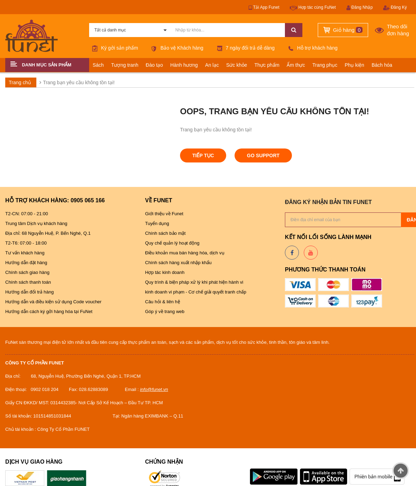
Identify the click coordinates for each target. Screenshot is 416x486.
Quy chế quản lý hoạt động (172, 243)
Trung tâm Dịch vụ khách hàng (37, 223)
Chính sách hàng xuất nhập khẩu (178, 262)
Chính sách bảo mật (165, 233)
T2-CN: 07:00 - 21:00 (26, 213)
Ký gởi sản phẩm (113, 48)
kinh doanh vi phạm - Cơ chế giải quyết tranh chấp (195, 292)
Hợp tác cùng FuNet (313, 7)
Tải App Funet (264, 7)
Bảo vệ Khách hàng (176, 48)
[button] (47, 65)
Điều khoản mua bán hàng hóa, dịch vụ (185, 252)
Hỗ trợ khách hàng (311, 48)
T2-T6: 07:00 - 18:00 (26, 243)
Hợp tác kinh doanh (165, 272)
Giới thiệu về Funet (164, 213)
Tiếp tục (203, 155)
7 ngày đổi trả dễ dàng (244, 48)
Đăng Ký (395, 7)
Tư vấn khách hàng (24, 252)
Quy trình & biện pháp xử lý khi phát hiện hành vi (195, 282)
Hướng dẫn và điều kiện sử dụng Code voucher (54, 301)
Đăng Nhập (359, 7)
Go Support (263, 155)
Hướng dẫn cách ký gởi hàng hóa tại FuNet (48, 311)
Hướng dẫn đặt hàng (26, 262)
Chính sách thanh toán (28, 282)
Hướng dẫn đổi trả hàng (29, 292)
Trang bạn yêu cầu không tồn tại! (79, 82)
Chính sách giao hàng (27, 272)
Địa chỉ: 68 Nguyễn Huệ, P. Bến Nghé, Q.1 (48, 233)
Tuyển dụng (157, 223)
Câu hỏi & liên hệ (162, 301)
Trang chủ (20, 82)
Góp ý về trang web (165, 311)
